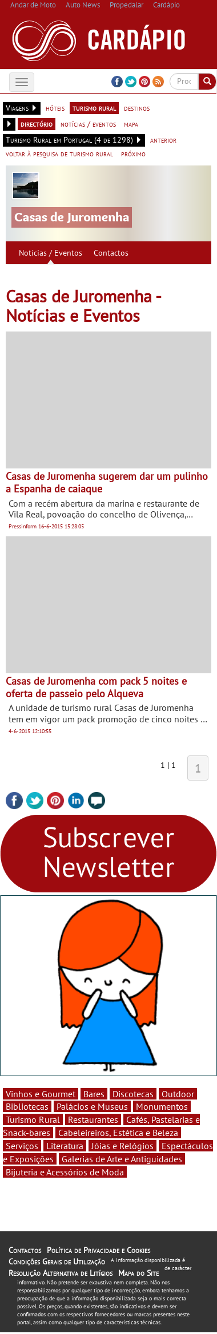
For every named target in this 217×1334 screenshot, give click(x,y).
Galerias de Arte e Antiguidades (122, 1159)
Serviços (22, 1145)
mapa (131, 124)
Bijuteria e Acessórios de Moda (65, 1172)
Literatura (64, 1145)
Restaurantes (93, 1119)
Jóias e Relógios (122, 1145)
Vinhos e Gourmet (40, 1093)
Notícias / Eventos (50, 253)
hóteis (55, 108)
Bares (94, 1093)
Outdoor (178, 1093)
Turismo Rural (33, 1119)
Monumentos (162, 1106)
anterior (163, 140)
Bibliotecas (27, 1106)
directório (37, 124)
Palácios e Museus (92, 1106)
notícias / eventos (88, 124)
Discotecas (133, 1093)
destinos (137, 108)
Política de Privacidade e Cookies (98, 1250)
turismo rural (94, 108)
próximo (133, 153)
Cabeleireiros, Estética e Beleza (118, 1132)
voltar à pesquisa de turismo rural (59, 153)
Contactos (111, 253)
